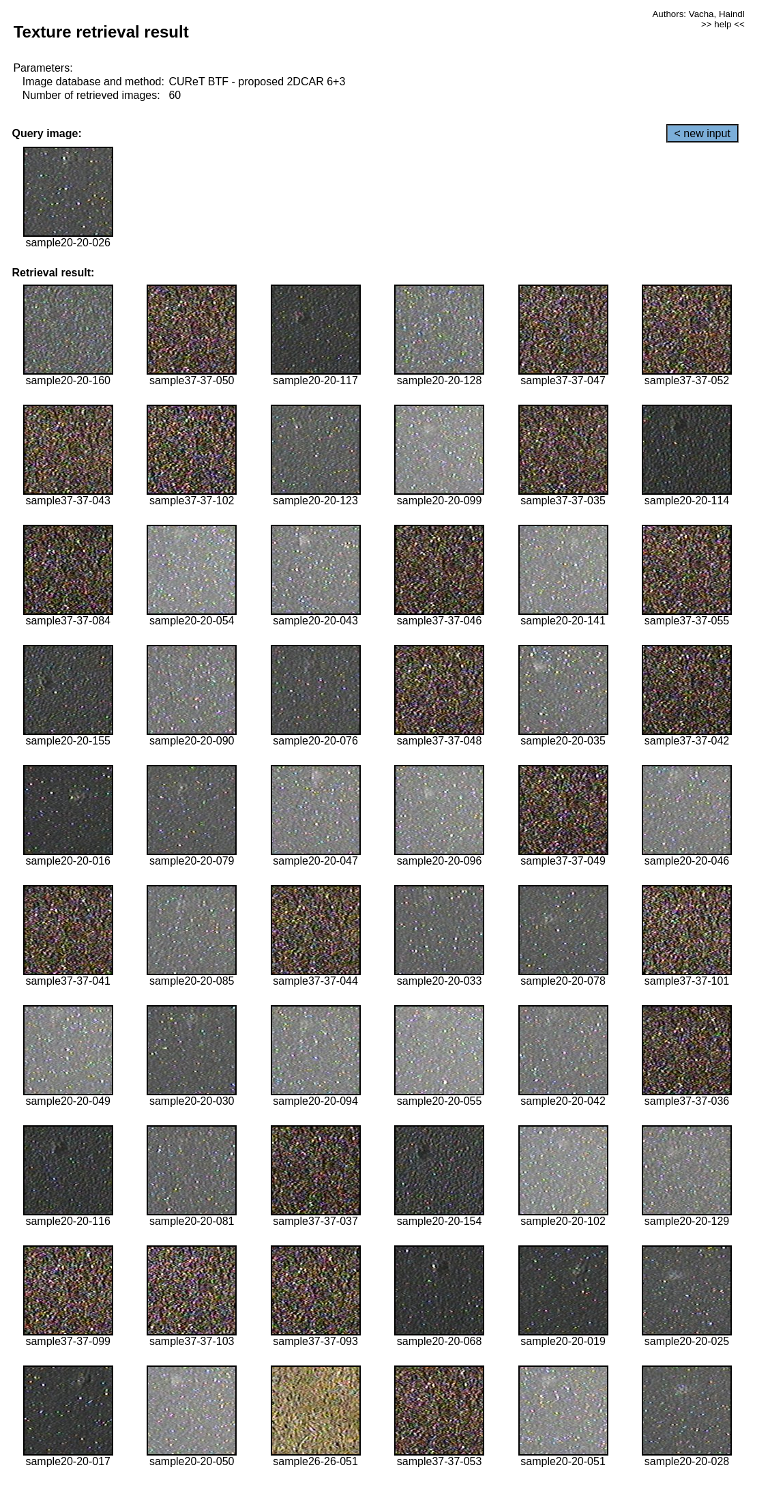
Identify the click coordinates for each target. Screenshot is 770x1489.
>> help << (723, 24)
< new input (702, 133)
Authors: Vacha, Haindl (698, 14)
